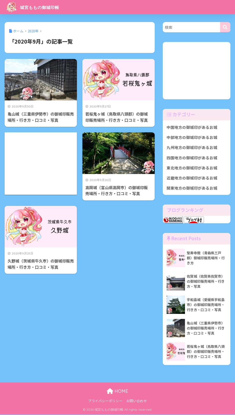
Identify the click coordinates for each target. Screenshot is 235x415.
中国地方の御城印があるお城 (192, 127)
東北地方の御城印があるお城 (192, 168)
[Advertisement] (41, 147)
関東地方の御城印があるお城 (192, 188)
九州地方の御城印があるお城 (192, 147)
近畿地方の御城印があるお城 (192, 178)
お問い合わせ (136, 401)
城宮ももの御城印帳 (38, 7)
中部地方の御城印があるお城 (192, 137)
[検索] (225, 27)
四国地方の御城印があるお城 (192, 158)
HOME (117, 392)
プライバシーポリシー (105, 401)
